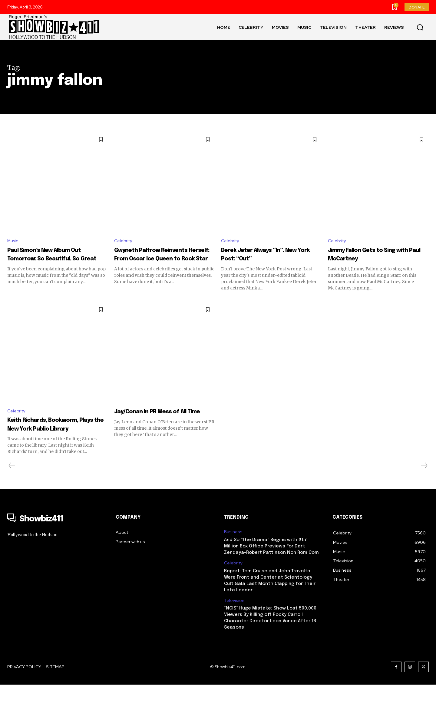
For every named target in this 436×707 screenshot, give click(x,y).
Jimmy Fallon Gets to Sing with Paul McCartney (377, 255)
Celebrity (124, 241)
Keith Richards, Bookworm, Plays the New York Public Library (56, 441)
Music (13, 241)
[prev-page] (12, 487)
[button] (420, 27)
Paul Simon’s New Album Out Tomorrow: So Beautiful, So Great (52, 259)
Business (233, 554)
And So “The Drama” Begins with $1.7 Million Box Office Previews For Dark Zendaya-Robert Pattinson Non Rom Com (271, 568)
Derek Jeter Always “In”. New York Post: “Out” (267, 255)
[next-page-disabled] (424, 487)
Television (234, 622)
